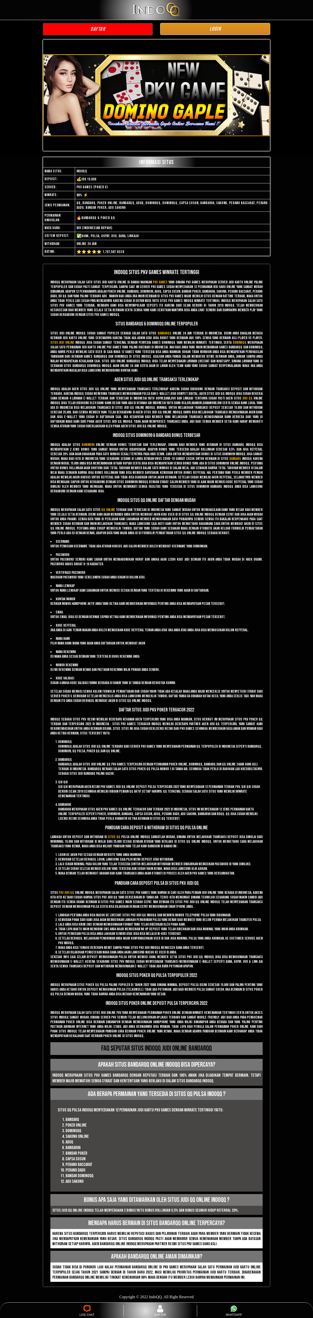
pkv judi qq (66, 892)
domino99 (88, 445)
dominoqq (239, 342)
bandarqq (164, 333)
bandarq (235, 458)
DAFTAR (97, 29)
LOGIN (215, 29)
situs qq (114, 837)
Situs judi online (62, 342)
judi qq (247, 398)
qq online (108, 510)
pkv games (160, 282)
